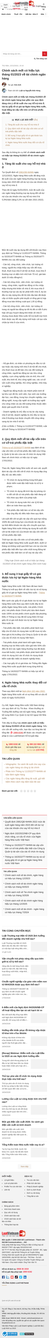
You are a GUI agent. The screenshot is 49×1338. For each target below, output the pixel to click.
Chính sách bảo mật (11, 1216)
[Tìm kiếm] (44, 53)
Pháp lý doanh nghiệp (35, 1186)
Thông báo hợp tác (11, 1225)
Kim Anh (17, 85)
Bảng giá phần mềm (11, 1206)
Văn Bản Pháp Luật (9, 1326)
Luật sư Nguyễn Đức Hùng (29, 91)
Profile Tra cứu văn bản (13, 1186)
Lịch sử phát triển (10, 1183)
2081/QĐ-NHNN (26, 172)
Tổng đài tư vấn (33, 1196)
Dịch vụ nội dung (33, 1193)
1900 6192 (12, 744)
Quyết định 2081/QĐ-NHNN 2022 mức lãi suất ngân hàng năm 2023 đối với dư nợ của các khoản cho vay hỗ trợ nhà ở (25, 825)
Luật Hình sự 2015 (9, 1328)
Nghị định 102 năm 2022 (33, 691)
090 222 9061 (34, 744)
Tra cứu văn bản (33, 1180)
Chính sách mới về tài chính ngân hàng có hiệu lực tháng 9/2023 (24, 885)
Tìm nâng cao (40, 59)
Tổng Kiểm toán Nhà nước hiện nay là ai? (23, 1145)
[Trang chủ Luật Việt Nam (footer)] (24, 1233)
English (36, 6)
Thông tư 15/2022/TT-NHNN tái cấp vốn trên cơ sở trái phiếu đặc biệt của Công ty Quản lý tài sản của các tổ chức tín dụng (25, 848)
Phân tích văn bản (33, 1183)
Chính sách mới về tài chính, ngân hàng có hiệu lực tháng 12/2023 (24, 877)
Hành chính (6, 14)
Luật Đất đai (38, 1326)
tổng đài (13, 750)
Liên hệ (7, 1190)
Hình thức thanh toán (12, 1209)
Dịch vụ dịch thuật (34, 1190)
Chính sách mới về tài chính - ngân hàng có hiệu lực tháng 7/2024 (24, 911)
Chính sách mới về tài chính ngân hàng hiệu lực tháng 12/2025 (24, 902)
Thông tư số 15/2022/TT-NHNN (16, 448)
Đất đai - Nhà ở (32, 14)
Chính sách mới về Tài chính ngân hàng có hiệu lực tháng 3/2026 (24, 894)
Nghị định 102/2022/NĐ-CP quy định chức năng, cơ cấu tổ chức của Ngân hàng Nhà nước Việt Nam (23, 836)
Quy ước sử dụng (11, 1212)
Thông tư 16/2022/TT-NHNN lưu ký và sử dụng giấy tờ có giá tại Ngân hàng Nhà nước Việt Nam (25, 860)
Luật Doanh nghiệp (25, 1326)
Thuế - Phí (18, 14)
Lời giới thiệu (9, 1180)
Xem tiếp (24, 1167)
